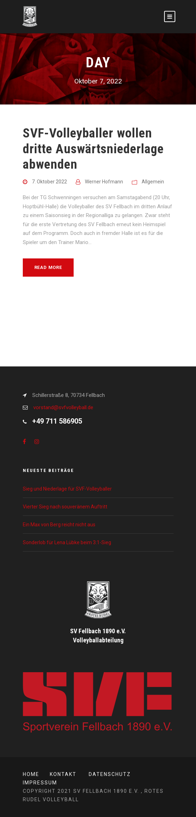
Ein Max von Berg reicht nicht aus (59, 524)
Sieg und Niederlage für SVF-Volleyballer (67, 489)
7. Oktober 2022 (49, 181)
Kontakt (63, 774)
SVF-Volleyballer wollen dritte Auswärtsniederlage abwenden (93, 149)
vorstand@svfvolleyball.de (63, 407)
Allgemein (153, 181)
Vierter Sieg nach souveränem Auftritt (65, 506)
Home (31, 774)
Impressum (40, 782)
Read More (48, 267)
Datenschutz (110, 774)
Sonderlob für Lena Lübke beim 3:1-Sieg (67, 542)
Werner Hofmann (104, 181)
